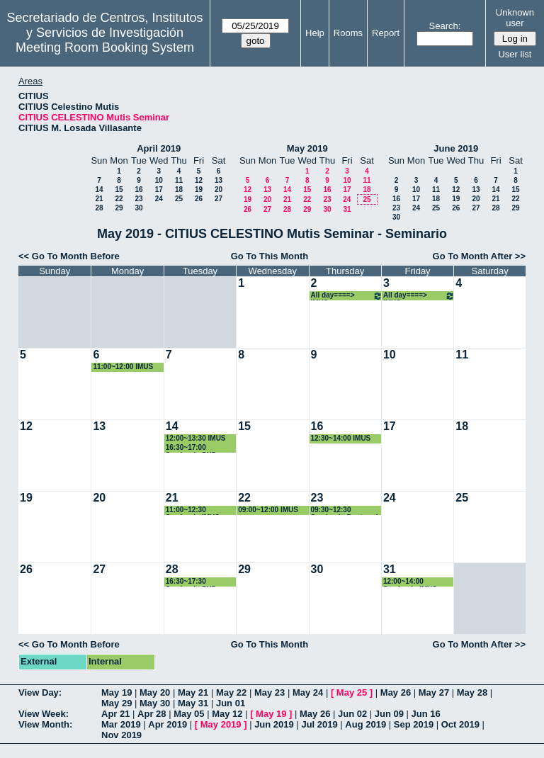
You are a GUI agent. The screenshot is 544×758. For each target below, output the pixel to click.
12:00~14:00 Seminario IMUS (410, 582)
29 (119, 208)
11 (179, 180)
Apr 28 (151, 713)
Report (386, 33)
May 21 (193, 692)
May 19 (116, 692)
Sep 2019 (414, 724)
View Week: (43, 713)
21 (99, 199)
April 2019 (159, 148)
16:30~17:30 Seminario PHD (191, 582)
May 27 (434, 692)
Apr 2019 (167, 724)
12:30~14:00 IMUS (341, 438)
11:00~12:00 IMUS (123, 366)
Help (314, 33)
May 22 (231, 692)
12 (199, 180)
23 (138, 199)
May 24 (308, 692)
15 (119, 189)
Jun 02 (352, 713)
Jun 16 (426, 713)
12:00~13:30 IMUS (196, 438)
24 (159, 199)
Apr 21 (115, 713)
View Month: (45, 724)
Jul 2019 (319, 724)
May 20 (155, 692)
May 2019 (307, 148)
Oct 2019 (460, 724)
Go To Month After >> (479, 256)
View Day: (40, 692)
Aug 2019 (365, 724)
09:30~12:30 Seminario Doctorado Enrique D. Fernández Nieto (346, 510)
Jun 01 (230, 703)
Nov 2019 (121, 735)
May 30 (155, 703)
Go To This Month (270, 256)
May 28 (472, 692)
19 (199, 189)
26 (199, 199)
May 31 (193, 703)
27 (218, 199)
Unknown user (515, 17)
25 (179, 199)
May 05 (189, 713)
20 (218, 189)
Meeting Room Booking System (105, 47)
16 (138, 189)
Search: (445, 26)
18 (179, 189)
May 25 (351, 692)
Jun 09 (389, 713)
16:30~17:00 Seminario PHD (191, 448)
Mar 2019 (121, 724)
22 (119, 199)
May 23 (269, 692)
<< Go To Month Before (69, 256)
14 (99, 189)
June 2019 (456, 148)
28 (99, 208)
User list (514, 54)
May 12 (227, 713)
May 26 (395, 692)
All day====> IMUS (346, 295)
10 (159, 180)
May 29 (116, 703)
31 (347, 209)
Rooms (348, 33)
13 (218, 180)
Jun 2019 (274, 724)
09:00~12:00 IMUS (268, 510)
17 (159, 189)
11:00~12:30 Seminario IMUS (193, 510)
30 (138, 208)
